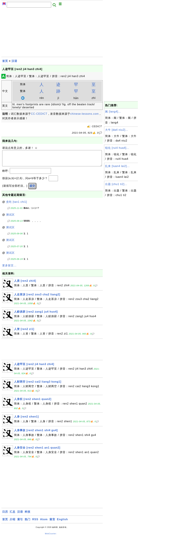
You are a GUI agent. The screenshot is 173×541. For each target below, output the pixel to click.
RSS (35, 522)
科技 (27, 515)
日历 (5, 515)
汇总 (12, 515)
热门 (27, 522)
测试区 (10, 218)
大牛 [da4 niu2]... (116, 129)
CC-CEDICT (39, 113)
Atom (44, 522)
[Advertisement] (52, 33)
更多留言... (9, 268)
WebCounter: (51, 537)
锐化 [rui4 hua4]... (117, 147)
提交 (32, 189)
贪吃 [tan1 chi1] (16, 205)
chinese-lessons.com (84, 113)
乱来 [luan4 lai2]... (117, 166)
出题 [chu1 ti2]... (116, 184)
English (62, 522)
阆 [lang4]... (113, 111)
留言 (52, 522)
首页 (5, 61)
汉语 (14, 61)
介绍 (12, 522)
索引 (20, 522)
